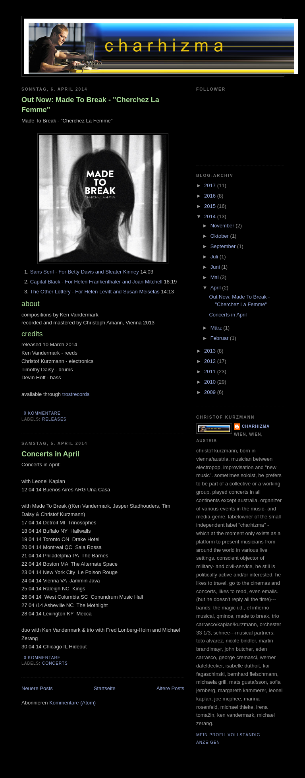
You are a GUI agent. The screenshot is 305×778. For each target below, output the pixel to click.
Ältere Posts (170, 688)
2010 (210, 382)
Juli (215, 257)
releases (54, 419)
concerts (55, 663)
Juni (215, 267)
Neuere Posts (37, 688)
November (223, 226)
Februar (220, 338)
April (216, 288)
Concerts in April (50, 454)
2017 (210, 185)
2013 (210, 351)
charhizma (256, 426)
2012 (210, 361)
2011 (210, 371)
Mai (215, 277)
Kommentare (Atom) (72, 703)
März (217, 328)
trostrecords (76, 394)
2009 (210, 392)
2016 (210, 196)
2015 (210, 206)
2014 (210, 216)
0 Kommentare (42, 413)
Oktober (220, 236)
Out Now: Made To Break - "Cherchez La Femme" (90, 105)
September (223, 246)
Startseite (105, 688)
